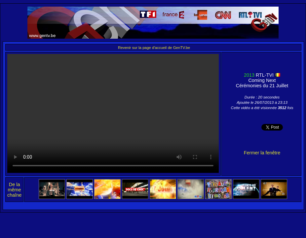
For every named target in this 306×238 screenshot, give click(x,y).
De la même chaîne (14, 190)
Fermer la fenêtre (262, 152)
